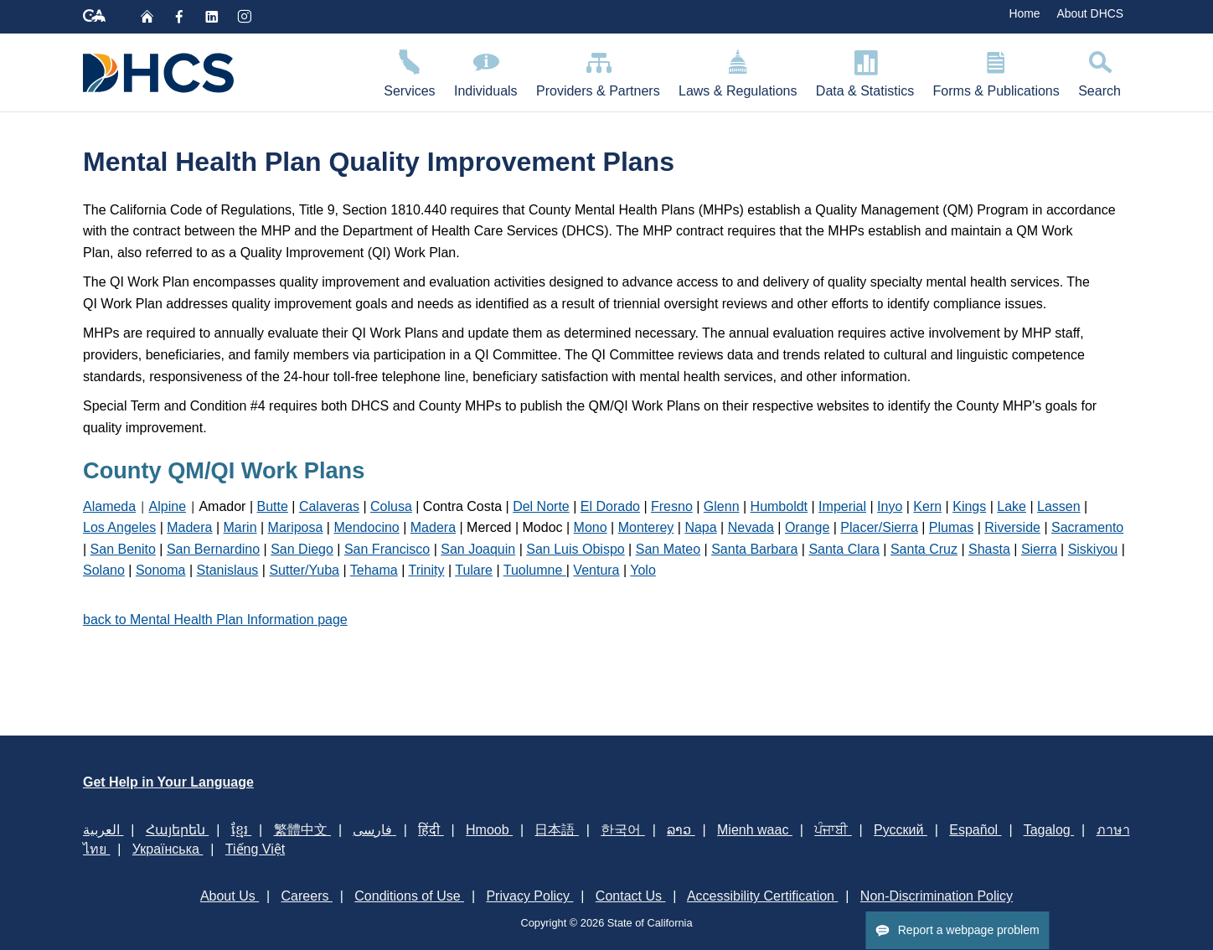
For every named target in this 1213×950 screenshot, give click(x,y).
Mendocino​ (366, 527)
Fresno (672, 506)
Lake (1011, 506)
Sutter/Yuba (304, 570)
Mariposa (295, 527)
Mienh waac (754, 830)
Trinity (426, 570)
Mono (590, 527)
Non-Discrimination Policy (936, 896)
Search (1099, 71)
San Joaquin (478, 549)
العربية (103, 830)
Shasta (989, 549)
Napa (700, 527)
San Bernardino (213, 549)
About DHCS (1089, 13)
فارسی (374, 830)
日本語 (556, 830)
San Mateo (668, 549)
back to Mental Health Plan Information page (215, 619)
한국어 (622, 830)
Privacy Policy (529, 896)
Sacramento (1087, 527)
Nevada (751, 527)
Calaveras (329, 506)
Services (409, 71)
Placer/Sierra (878, 527)
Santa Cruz (923, 549)
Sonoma (161, 570)
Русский (900, 830)
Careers (307, 896)
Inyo (889, 506)
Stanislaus (228, 570)
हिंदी (430, 830)
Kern (927, 506)
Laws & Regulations (738, 71)
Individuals (486, 71)
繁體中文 (302, 830)
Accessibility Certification (763, 896)
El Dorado (610, 506)
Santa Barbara (754, 549)
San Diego (302, 549)
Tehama (374, 570)
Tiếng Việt (255, 849)
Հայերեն (177, 830)
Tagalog (1049, 830)
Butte (272, 506)
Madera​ (433, 527)
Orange (807, 527)
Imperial (842, 506)
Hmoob (489, 830)
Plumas (951, 527)
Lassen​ (1059, 506)
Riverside (1012, 527)
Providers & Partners (598, 71)
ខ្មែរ (241, 830)
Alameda (109, 506)
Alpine (167, 506)
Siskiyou (1093, 549)
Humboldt (779, 506)
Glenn (722, 506)
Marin (240, 527)
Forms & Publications (996, 71)
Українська (168, 849)
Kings (969, 506)
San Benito (123, 549)
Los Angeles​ (119, 527)
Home (1024, 13)
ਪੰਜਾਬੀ (832, 830)
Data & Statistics (865, 71)
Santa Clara (844, 549)
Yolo (643, 570)
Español (975, 830)
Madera (189, 527)
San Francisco (387, 549)
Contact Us (631, 896)
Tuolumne (534, 570)
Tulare (474, 570)
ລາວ (680, 830)
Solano (104, 570)
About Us (229, 896)
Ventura (596, 570)
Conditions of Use (409, 896)
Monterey (646, 527)
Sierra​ (1039, 549)
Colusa (391, 506)
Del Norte (541, 506)
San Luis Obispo (575, 549)
